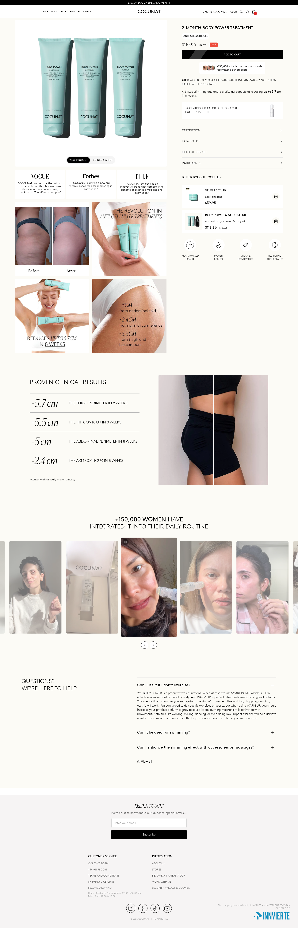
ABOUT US (158, 863)
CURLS (87, 11)
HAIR (64, 11)
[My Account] (247, 11)
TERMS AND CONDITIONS (103, 875)
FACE (45, 11)
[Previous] (144, 645)
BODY (54, 11)
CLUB (233, 11)
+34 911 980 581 (97, 869)
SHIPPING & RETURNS (101, 881)
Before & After (102, 160)
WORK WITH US (161, 881)
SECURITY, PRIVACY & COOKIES (171, 887)
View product (78, 160)
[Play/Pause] (126, 542)
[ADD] (276, 197)
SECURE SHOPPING (100, 887)
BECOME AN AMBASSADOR (168, 875)
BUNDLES (75, 11)
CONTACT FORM (98, 863)
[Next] (153, 645)
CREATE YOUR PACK (215, 11)
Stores (156, 869)
